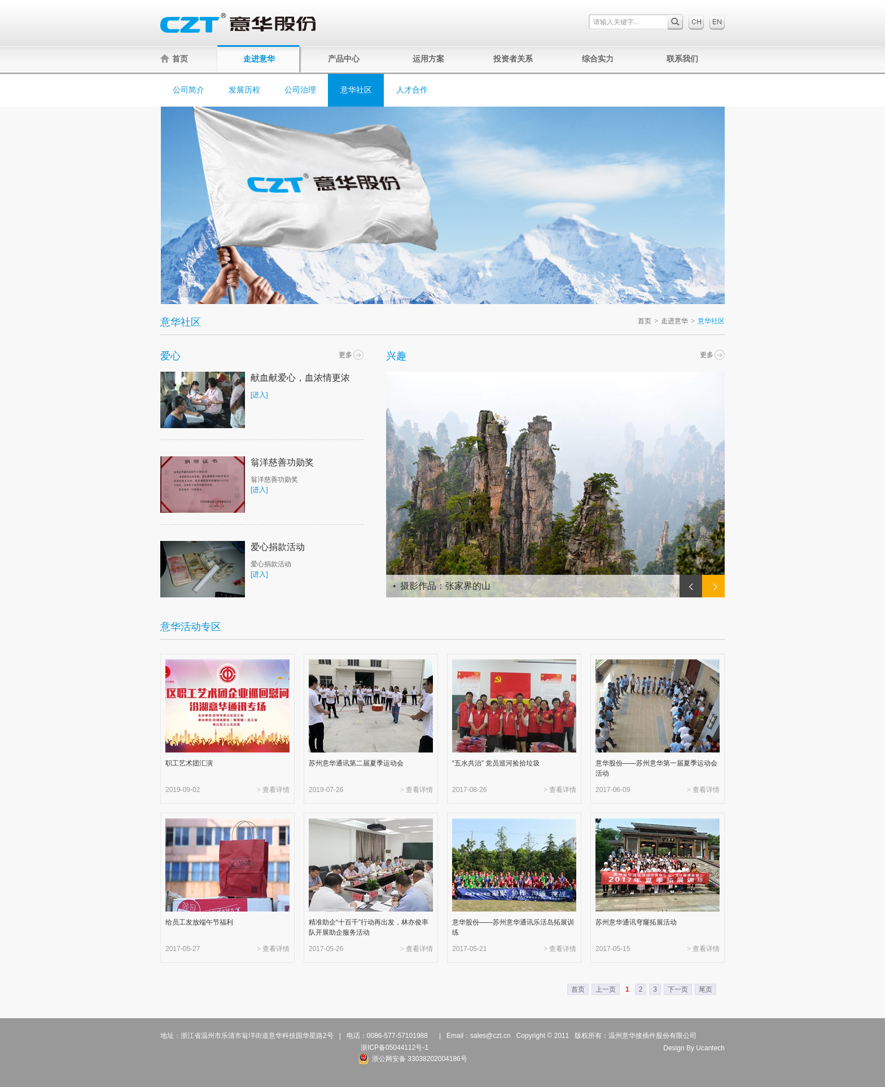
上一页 (605, 989)
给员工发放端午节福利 (199, 922)
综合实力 (598, 58)
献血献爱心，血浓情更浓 (300, 377)
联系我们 (682, 58)
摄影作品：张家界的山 (445, 586)
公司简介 (188, 90)
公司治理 (300, 90)
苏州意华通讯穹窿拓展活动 (636, 922)
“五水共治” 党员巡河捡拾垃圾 (496, 763)
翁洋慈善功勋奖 (282, 462)
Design (673, 1048)
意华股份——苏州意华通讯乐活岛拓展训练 (513, 927)
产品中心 (344, 58)
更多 (345, 355)
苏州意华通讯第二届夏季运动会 (356, 763)
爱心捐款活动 (278, 547)
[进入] (259, 395)
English (717, 22)
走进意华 (259, 58)
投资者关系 (513, 58)
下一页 (678, 989)
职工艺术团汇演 (189, 763)
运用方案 (428, 58)
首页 (174, 58)
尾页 (705, 989)
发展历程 (244, 90)
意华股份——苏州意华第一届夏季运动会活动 (656, 768)
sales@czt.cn (490, 1036)
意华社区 (356, 90)
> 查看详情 (273, 790)
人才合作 (412, 90)
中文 (696, 22)
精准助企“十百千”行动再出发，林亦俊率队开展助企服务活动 (368, 927)
